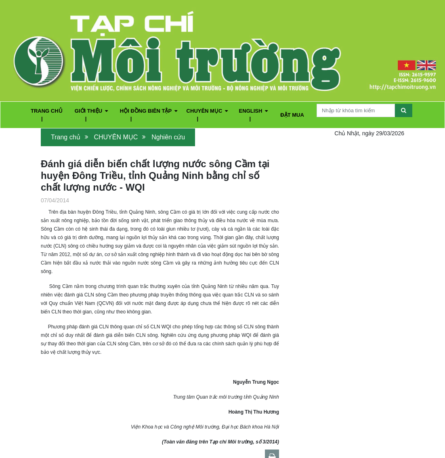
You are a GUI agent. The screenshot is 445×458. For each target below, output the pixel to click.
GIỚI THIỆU (91, 111)
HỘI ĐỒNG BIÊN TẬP (148, 111)
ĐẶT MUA (292, 115)
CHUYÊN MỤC (207, 111)
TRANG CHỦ (47, 111)
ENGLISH (253, 111)
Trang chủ (65, 137)
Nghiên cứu (168, 137)
